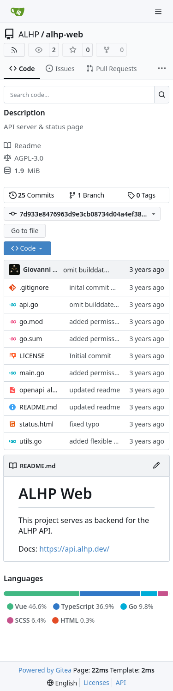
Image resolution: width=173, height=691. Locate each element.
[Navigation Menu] (159, 11)
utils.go (30, 441)
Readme (22, 145)
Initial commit (90, 355)
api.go (28, 304)
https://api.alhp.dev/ (74, 549)
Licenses (96, 682)
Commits (31, 195)
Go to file (24, 230)
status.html (36, 424)
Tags (141, 195)
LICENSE (32, 355)
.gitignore (34, 287)
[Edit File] (156, 466)
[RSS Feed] (14, 50)
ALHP (28, 34)
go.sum (30, 338)
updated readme (94, 389)
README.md (38, 407)
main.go (31, 372)
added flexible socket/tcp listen (116, 441)
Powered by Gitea (45, 670)
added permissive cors (103, 321)
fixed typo (84, 424)
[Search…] (161, 94)
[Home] (17, 11)
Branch (87, 195)
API (121, 682)
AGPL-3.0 (23, 157)
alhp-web (64, 34)
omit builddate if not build (102, 269)
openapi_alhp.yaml (39, 389)
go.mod (31, 321)
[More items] (162, 69)
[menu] (62, 683)
